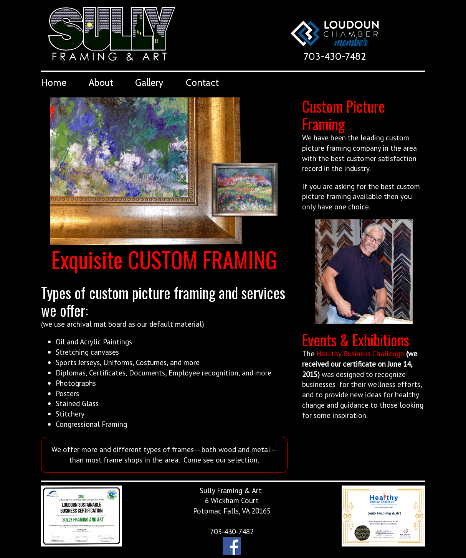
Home (53, 82)
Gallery (149, 82)
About (101, 82)
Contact (202, 82)
